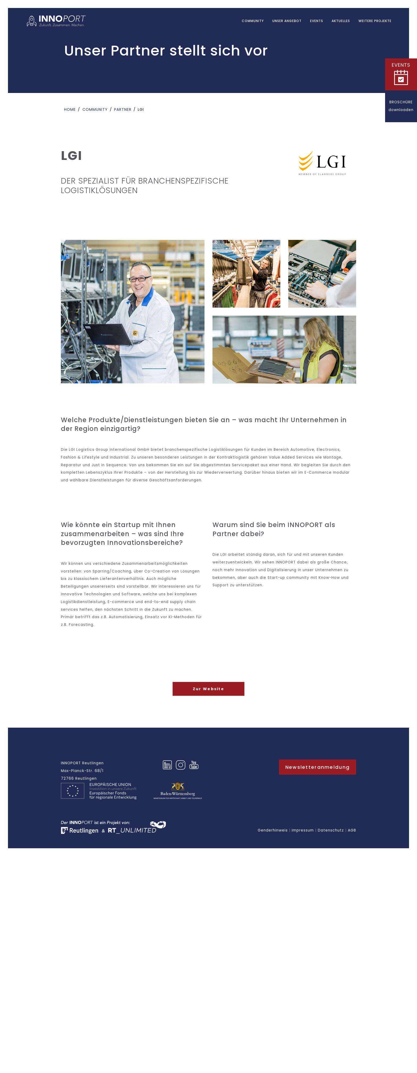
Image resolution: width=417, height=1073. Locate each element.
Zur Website (208, 689)
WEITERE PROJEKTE (374, 21)
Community (253, 21)
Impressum (303, 830)
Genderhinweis (273, 830)
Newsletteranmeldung (317, 767)
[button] (401, 74)
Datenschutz (331, 830)
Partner (122, 109)
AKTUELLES (341, 21)
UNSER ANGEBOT (287, 21)
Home (70, 109)
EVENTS (316, 21)
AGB (352, 830)
